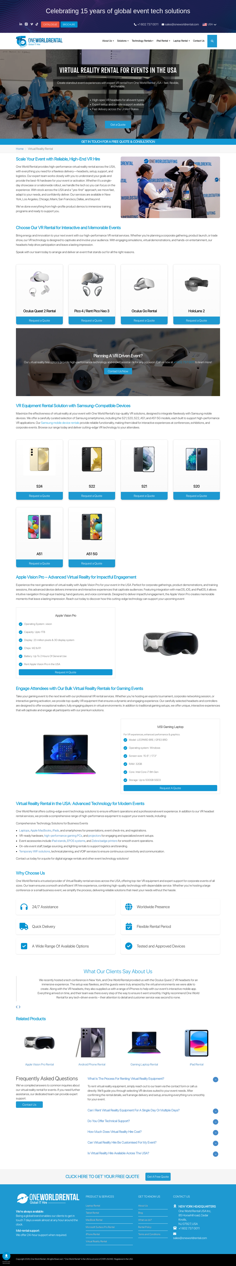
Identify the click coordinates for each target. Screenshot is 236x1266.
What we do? (145, 1219)
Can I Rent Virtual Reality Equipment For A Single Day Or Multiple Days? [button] (134, 1111)
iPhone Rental (93, 1234)
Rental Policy (144, 1227)
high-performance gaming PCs (63, 835)
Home (20, 148)
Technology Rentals (142, 40)
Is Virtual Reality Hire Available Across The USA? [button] (118, 1154)
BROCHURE (69, 24)
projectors (94, 835)
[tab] (153, 1078)
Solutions (123, 40)
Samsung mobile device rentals (60, 423)
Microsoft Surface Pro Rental (100, 1227)
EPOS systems (76, 841)
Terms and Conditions (149, 1234)
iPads (55, 830)
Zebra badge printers (104, 841)
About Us (108, 40)
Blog (140, 1212)
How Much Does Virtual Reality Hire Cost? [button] (115, 1132)
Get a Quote (118, 124)
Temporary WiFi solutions (34, 851)
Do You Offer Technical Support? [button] (109, 1122)
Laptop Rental (181, 40)
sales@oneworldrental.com (182, 24)
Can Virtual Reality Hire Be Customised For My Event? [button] (122, 1143)
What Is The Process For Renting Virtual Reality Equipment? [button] (126, 1079)
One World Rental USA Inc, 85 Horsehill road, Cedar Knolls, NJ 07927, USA (197, 1215)
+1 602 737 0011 (147, 24)
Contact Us (198, 40)
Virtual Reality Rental (96, 1241)
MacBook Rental (94, 1219)
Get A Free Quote (158, 1176)
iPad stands (59, 841)
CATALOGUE (50, 24)
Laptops (24, 830)
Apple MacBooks (40, 830)
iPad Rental (163, 40)
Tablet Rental (92, 1212)
